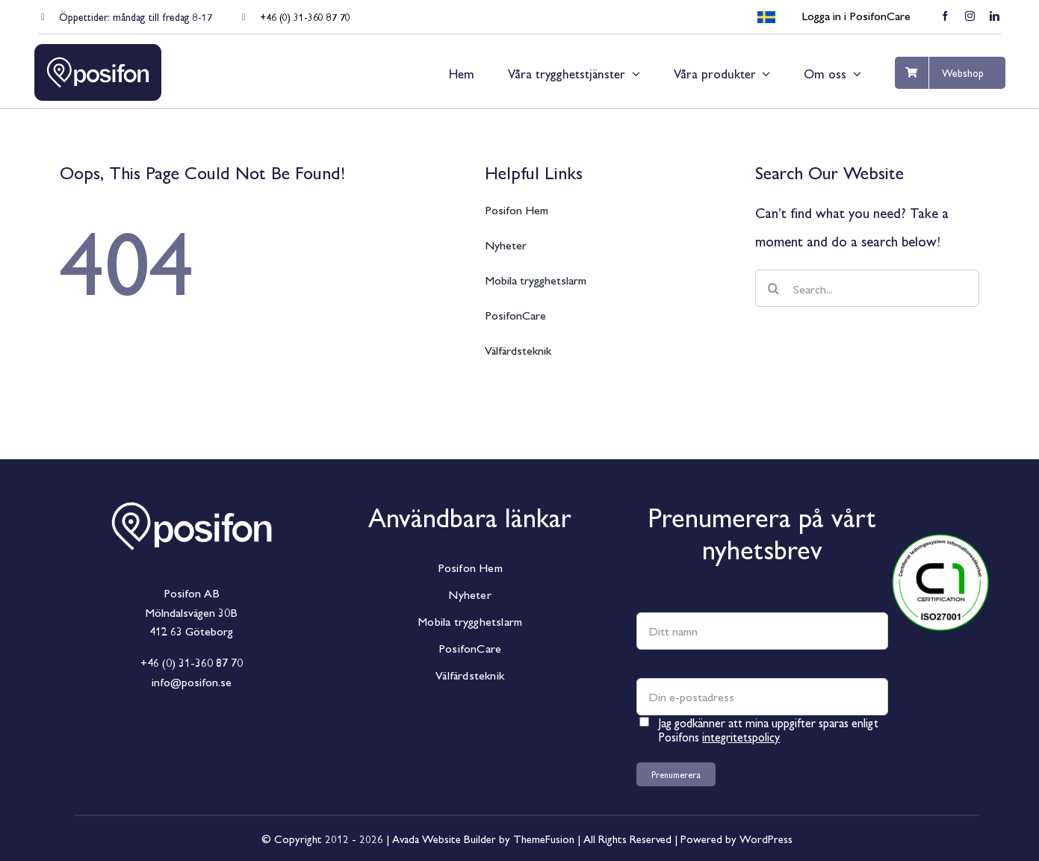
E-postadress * (679, 663)
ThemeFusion (543, 838)
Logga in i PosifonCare (856, 15)
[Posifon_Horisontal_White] (191, 488)
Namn (653, 598)
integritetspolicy (741, 736)
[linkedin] (994, 16)
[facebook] (945, 16)
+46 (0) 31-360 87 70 (305, 16)
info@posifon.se (192, 681)
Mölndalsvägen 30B (191, 612)
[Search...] (867, 288)
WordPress (766, 838)
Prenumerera (676, 774)
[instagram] (970, 16)
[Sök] (774, 288)
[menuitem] (766, 17)
